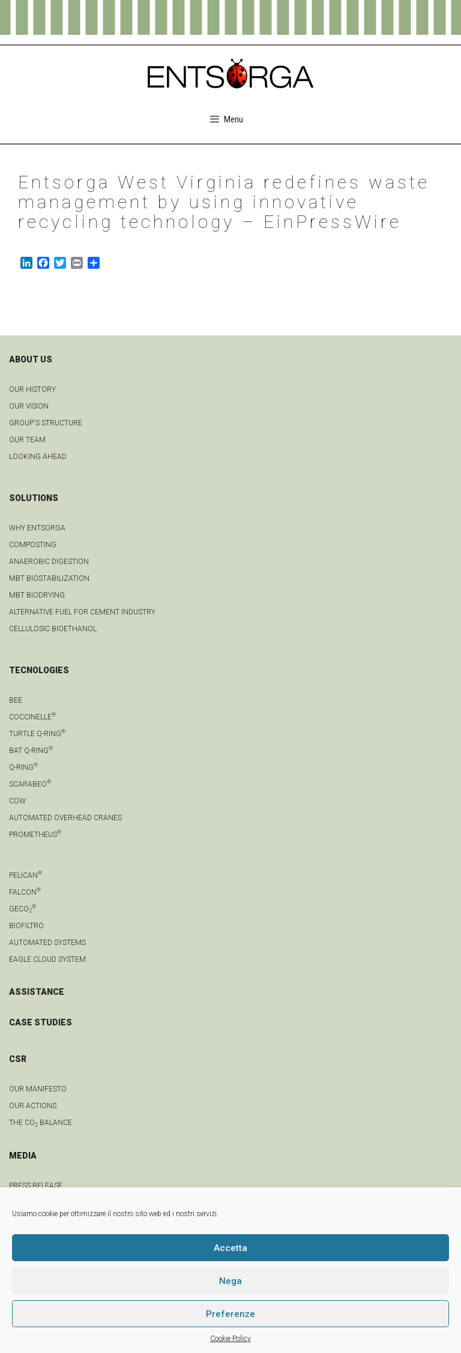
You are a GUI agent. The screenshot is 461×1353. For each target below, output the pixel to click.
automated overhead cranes (65, 818)
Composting (32, 545)
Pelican (25, 875)
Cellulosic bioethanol (53, 629)
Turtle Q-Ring (37, 734)
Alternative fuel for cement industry (82, 612)
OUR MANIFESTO (38, 1089)
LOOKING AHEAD (38, 456)
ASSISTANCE (36, 992)
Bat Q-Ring (31, 750)
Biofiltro (26, 926)
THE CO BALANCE (40, 1122)
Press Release (35, 1185)
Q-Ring (23, 767)
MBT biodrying (37, 595)
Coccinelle (32, 717)
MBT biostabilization (49, 578)
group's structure (45, 423)
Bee (15, 700)
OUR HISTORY (32, 389)
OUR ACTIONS (32, 1106)
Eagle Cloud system (47, 959)
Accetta (230, 1248)
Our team (27, 440)
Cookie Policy (230, 1338)
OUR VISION (29, 406)
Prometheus (35, 834)
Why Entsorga (37, 528)
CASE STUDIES (40, 1022)
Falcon (25, 892)
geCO (22, 909)
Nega (230, 1281)
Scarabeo (30, 784)
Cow (17, 801)
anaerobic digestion (49, 561)
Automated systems (47, 942)
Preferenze (230, 1314)
